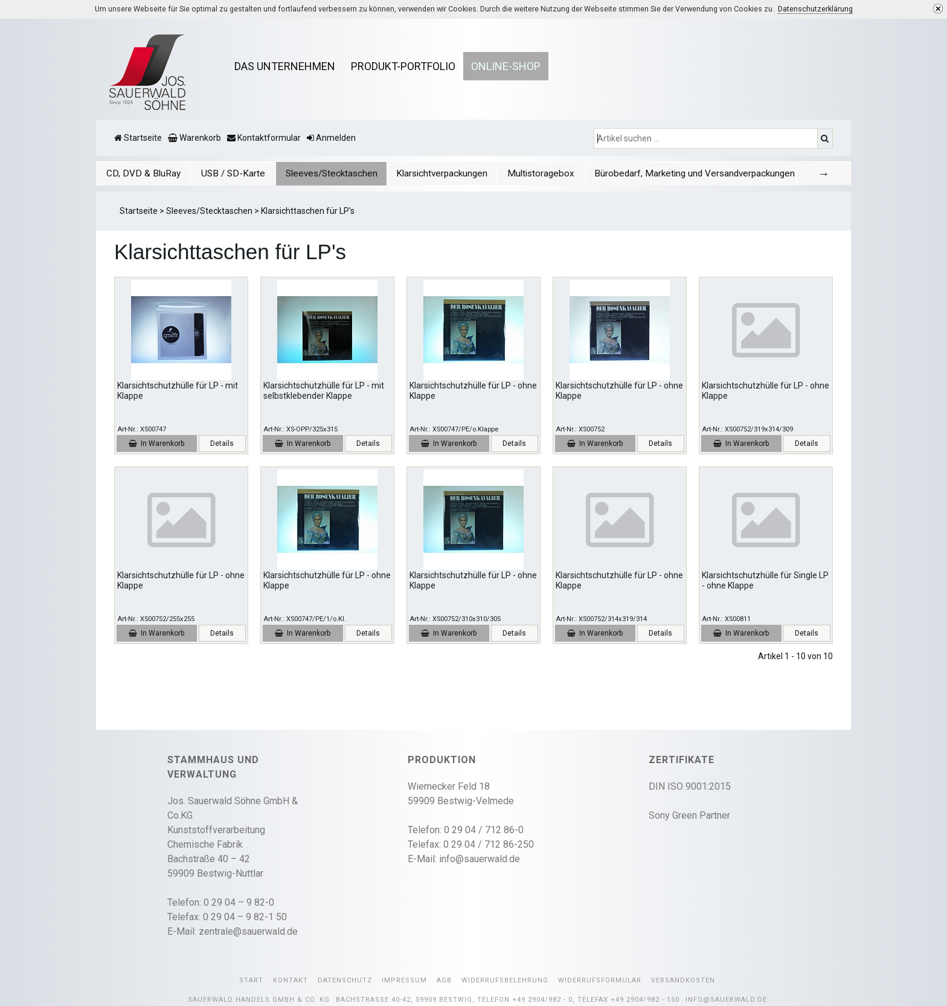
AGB (444, 980)
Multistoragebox (540, 173)
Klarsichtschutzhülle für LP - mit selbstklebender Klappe (323, 391)
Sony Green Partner (689, 815)
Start (251, 980)
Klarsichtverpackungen (441, 173)
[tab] (143, 173)
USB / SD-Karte (233, 173)
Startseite (139, 211)
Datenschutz (345, 980)
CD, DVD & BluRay (143, 173)
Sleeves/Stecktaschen (331, 173)
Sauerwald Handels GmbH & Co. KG (259, 1000)
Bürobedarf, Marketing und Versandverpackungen (694, 173)
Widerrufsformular (599, 980)
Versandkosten (683, 980)
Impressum (404, 980)
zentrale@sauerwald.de (248, 931)
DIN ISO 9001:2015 (690, 786)
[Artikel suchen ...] (707, 138)
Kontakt (290, 980)
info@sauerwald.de (479, 859)
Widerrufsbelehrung (504, 980)
